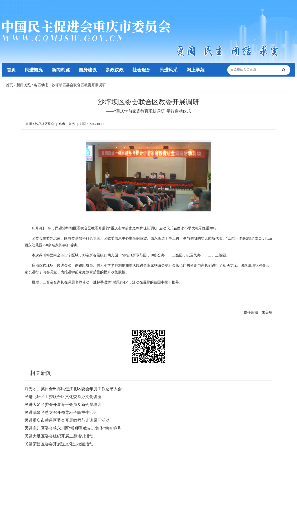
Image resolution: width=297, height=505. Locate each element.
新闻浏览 (61, 69)
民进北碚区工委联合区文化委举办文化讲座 (63, 396)
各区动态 (41, 85)
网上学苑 (196, 69)
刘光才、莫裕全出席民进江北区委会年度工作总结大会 (73, 389)
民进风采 (169, 69)
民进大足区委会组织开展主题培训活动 (59, 436)
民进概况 (34, 69)
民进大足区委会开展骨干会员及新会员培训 (63, 404)
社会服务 (142, 69)
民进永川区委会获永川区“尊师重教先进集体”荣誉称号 (73, 428)
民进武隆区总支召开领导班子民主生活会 (61, 412)
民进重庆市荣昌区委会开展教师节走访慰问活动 (67, 420)
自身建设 (88, 69)
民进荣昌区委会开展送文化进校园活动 (59, 444)
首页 (11, 69)
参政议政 (115, 69)
